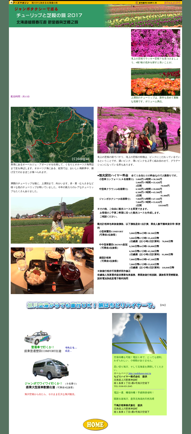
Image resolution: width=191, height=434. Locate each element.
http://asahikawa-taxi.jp (139, 373)
